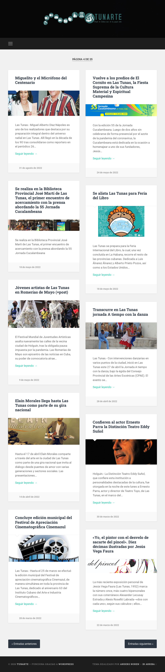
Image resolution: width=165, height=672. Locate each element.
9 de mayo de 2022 (29, 380)
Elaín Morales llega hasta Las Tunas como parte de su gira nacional (41, 405)
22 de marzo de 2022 (108, 625)
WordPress (66, 664)
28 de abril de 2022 (107, 401)
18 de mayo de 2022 (29, 267)
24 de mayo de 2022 (107, 172)
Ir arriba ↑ (149, 664)
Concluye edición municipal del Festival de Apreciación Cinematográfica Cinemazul (43, 522)
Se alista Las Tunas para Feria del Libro (120, 195)
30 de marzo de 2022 (108, 517)
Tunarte (23, 664)
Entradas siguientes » (140, 643)
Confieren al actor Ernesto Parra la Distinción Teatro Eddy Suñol (121, 427)
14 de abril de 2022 (29, 497)
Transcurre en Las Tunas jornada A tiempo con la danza (120, 312)
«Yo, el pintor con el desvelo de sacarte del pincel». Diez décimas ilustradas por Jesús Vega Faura (120, 544)
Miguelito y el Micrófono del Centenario (41, 80)
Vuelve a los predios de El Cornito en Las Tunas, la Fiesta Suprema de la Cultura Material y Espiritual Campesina (120, 87)
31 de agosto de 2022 (30, 168)
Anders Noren (129, 664)
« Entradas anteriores (24, 643)
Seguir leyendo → (26, 154)
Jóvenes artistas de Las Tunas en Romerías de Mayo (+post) (42, 290)
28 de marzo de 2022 (30, 618)
